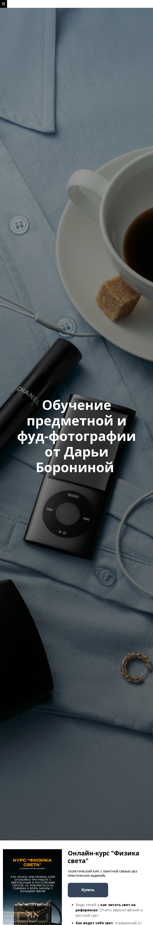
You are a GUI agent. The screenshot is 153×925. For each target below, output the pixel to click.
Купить (87, 889)
